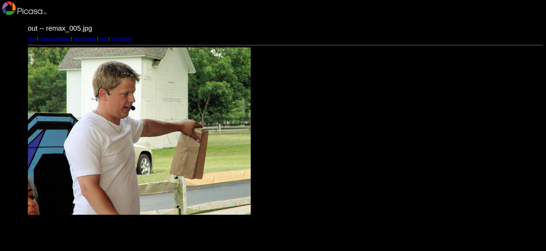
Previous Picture (54, 38)
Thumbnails (121, 38)
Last (103, 38)
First (32, 38)
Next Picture (84, 38)
